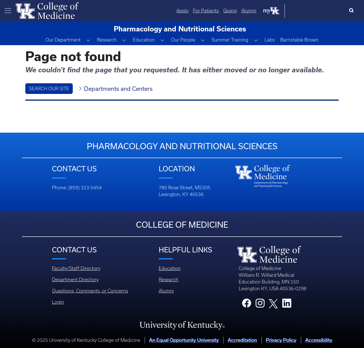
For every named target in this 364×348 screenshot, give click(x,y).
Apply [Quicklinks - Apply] (239, 10)
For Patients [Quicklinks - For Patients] (263, 10)
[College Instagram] (260, 304)
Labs (270, 39)
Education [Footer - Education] (170, 268)
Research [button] (107, 39)
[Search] (352, 11)
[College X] (273, 303)
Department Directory (75, 279)
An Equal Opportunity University (184, 340)
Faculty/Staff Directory (76, 268)
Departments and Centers (118, 88)
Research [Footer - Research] (168, 279)
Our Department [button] (63, 39)
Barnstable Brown (299, 39)
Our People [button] (183, 39)
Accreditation (242, 340)
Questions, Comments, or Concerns (90, 290)
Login (58, 302)
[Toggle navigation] (8, 10)
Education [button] (144, 39)
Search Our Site (49, 88)
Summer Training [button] (229, 39)
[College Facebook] (246, 304)
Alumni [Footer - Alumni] (166, 290)
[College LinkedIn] (286, 304)
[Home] (47, 10)
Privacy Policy (281, 340)
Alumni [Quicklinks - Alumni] (305, 10)
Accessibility (318, 340)
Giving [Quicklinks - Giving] (287, 10)
